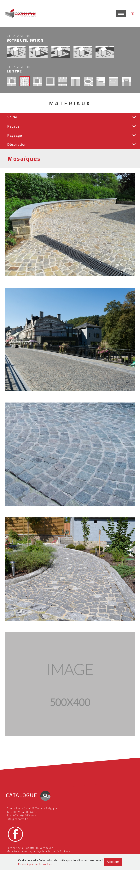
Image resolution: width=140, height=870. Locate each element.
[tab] (70, 117)
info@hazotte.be (17, 819)
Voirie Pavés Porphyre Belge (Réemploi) (27, 510)
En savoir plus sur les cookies (35, 864)
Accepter (113, 861)
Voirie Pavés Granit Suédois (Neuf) (24, 740)
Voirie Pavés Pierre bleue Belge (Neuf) (26, 625)
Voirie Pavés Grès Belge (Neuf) (22, 280)
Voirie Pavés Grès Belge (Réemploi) (25, 395)
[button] (70, 117)
